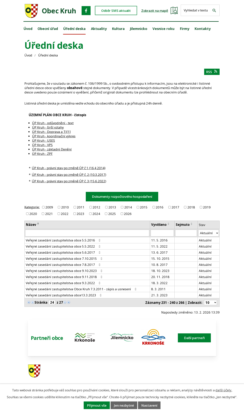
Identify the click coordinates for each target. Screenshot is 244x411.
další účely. (223, 390)
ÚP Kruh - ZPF (42, 153)
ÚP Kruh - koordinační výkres (53, 136)
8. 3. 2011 (158, 289)
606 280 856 (147, 376)
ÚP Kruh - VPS (42, 145)
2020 (33, 214)
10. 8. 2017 (159, 264)
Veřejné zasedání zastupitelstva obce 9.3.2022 (63, 283)
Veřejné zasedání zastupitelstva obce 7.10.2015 (64, 258)
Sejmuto (183, 224)
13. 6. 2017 (159, 252)
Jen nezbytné (124, 405)
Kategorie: (32, 207)
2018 (191, 207)
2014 (128, 207)
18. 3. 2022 (159, 283)
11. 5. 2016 (159, 240)
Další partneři (194, 338)
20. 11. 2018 (160, 277)
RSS (212, 72)
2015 (144, 207)
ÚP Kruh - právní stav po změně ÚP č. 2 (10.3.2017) (69, 174)
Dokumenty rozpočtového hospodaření (122, 196)
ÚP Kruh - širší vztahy (48, 127)
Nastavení (149, 405)
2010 (65, 207)
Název (31, 224)
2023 (80, 214)
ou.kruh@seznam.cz (195, 371)
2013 (112, 207)
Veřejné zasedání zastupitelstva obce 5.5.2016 (63, 240)
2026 (128, 214)
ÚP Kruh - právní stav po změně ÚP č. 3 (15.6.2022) (69, 181)
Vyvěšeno (159, 224)
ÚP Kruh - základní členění (52, 149)
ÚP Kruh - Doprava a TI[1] (51, 131)
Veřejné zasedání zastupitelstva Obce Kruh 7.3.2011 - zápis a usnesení (81, 289)
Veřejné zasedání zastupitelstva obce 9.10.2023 (64, 271)
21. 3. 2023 (159, 295)
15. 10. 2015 (160, 258)
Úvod (28, 55)
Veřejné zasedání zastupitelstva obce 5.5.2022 (63, 246)
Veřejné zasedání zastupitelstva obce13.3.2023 (64, 295)
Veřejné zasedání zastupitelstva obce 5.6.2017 (63, 252)
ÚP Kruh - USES (43, 140)
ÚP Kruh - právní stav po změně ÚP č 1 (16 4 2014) (68, 168)
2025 (112, 214)
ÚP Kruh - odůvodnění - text (53, 123)
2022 (64, 214)
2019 (207, 207)
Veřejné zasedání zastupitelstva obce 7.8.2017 (63, 264)
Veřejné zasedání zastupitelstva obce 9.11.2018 (64, 277)
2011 (80, 207)
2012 (96, 207)
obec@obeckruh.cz (194, 376)
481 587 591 (147, 371)
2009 (49, 207)
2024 (96, 214)
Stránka (41, 302)
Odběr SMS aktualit (116, 10)
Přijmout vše (97, 405)
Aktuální (205, 240)
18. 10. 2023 (160, 271)
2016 (159, 207)
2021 (49, 214)
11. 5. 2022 (159, 246)
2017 (175, 207)
